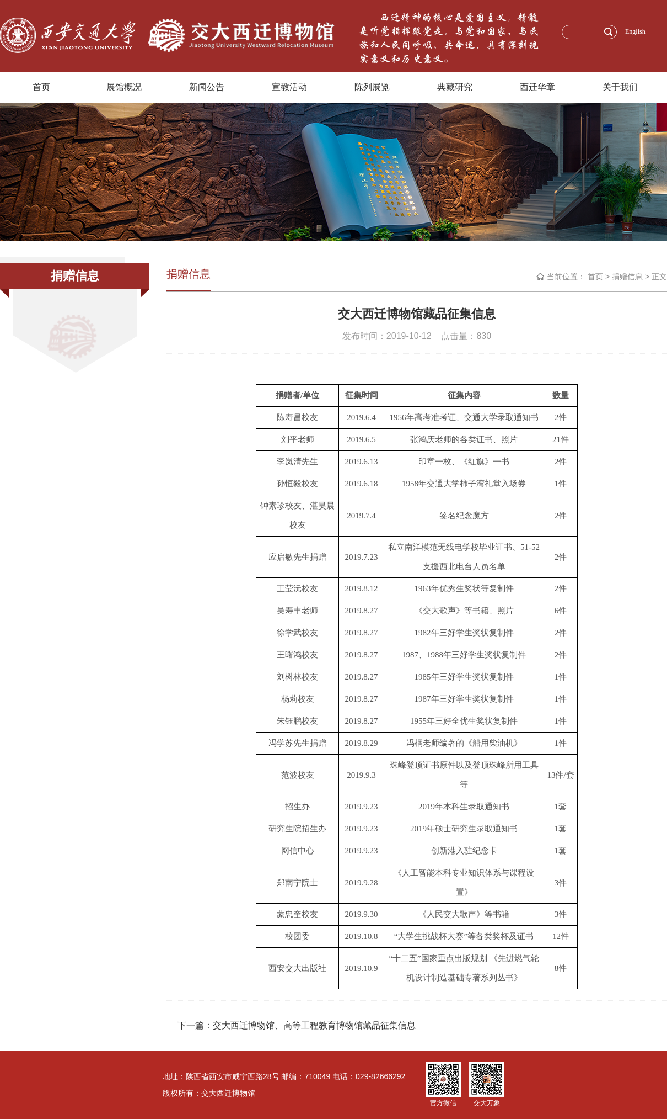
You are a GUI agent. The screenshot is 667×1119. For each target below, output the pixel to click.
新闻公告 (206, 87)
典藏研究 (454, 87)
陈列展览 (372, 87)
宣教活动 (289, 87)
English (635, 31)
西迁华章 (537, 87)
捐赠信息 (627, 276)
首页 (41, 87)
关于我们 (620, 87)
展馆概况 (124, 87)
